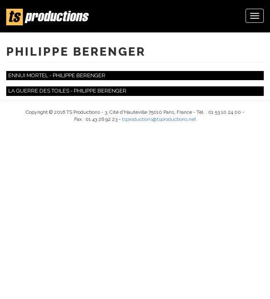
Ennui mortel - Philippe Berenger (56, 75)
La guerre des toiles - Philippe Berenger (67, 91)
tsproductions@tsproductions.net (159, 119)
